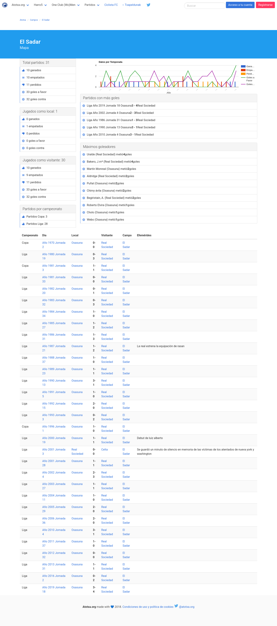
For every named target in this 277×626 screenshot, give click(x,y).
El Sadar (46, 20)
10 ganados (31, 70)
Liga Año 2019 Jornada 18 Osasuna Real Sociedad (118, 106)
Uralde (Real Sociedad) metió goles (107, 154)
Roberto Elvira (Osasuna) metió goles (108, 205)
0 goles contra (33, 148)
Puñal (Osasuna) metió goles (103, 183)
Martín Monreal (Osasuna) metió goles (109, 169)
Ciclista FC (111, 5)
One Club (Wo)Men (63, 5)
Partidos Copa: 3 (34, 216)
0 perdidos (31, 133)
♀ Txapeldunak (131, 5)
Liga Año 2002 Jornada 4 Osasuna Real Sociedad (118, 113)
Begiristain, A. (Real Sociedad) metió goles (111, 198)
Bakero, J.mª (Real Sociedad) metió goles (111, 162)
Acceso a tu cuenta (240, 5)
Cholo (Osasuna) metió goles (103, 212)
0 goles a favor (33, 140)
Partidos (90, 5)
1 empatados (32, 126)
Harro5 (38, 5)
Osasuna (77, 242)
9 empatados (32, 175)
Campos (34, 20)
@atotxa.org (184, 607)
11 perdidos (31, 84)
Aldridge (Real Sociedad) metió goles (108, 176)
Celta (104, 449)
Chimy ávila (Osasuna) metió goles (106, 191)
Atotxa (23, 20)
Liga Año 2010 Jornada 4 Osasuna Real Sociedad (118, 135)
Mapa (24, 48)
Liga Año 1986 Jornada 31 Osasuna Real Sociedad (118, 120)
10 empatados (33, 77)
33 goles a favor (34, 92)
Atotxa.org (18, 5)
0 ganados (31, 119)
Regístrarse (265, 5)
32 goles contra (34, 99)
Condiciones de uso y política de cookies (147, 607)
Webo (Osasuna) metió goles (103, 220)
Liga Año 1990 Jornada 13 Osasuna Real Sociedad (118, 127)
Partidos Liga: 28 (35, 224)
